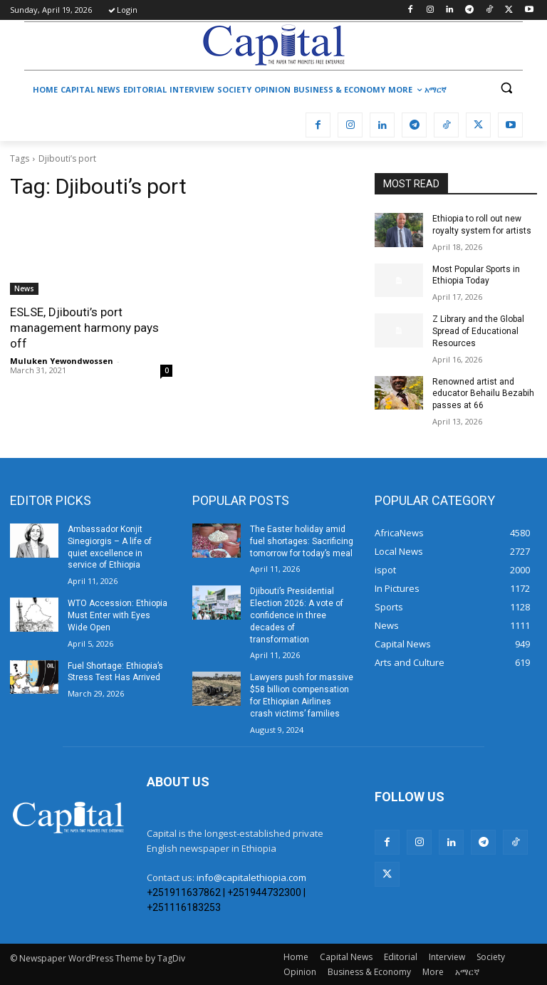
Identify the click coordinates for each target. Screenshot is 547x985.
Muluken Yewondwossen (61, 360)
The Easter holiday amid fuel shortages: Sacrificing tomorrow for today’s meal (301, 541)
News (24, 288)
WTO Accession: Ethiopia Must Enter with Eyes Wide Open (117, 615)
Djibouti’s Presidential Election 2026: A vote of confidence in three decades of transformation (296, 615)
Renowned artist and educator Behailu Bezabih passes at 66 (483, 394)
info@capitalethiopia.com (251, 877)
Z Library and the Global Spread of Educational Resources (478, 331)
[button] (506, 88)
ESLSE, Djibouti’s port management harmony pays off (84, 327)
